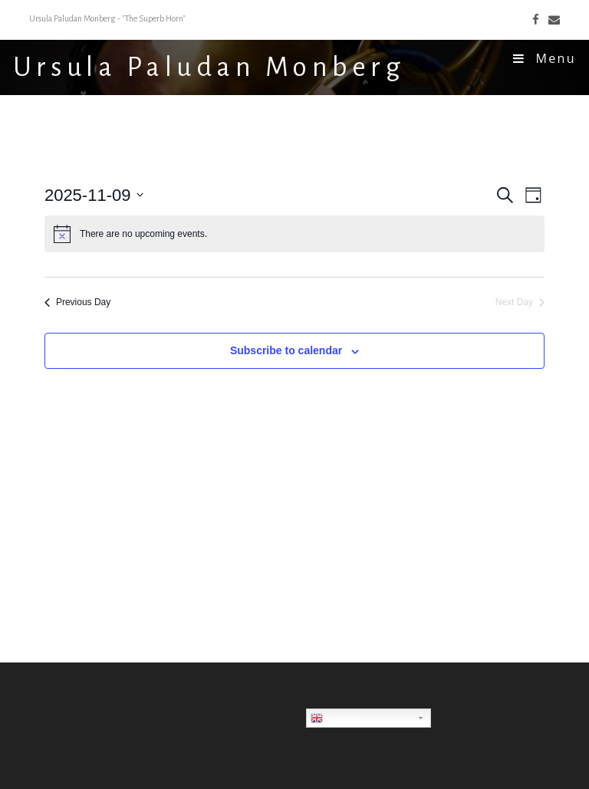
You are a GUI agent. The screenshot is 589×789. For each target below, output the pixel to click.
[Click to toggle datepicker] (94, 195)
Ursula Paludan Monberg (209, 67)
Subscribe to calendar (286, 350)
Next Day (520, 302)
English (335, 718)
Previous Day (77, 302)
